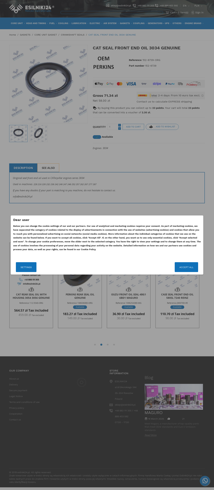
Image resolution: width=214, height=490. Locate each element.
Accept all (172, 267)
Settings (40, 267)
